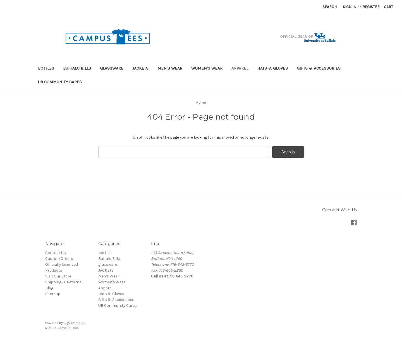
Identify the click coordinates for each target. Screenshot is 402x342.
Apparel (239, 68)
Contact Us (55, 252)
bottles (46, 68)
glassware (111, 68)
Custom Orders (59, 258)
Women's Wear (206, 68)
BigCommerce (74, 323)
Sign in (349, 6)
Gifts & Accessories (319, 68)
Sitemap (52, 293)
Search (329, 6)
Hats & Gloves (272, 68)
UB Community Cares (60, 81)
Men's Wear (169, 68)
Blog (49, 288)
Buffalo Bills (77, 68)
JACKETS (140, 68)
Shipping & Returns (63, 282)
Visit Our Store (58, 276)
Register (371, 6)
